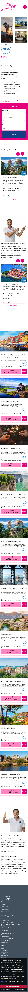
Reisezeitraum (7, 117)
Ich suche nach (7, 125)
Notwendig (5, 981)
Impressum (4, 950)
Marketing (21, 981)
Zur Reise (14, 199)
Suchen (14, 134)
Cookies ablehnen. (20, 989)
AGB (2, 948)
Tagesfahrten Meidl (6, 935)
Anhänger (4, 957)
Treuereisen (4, 942)
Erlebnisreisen (5, 936)
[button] (18, 154)
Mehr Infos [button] (13, 978)
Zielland (5, 110)
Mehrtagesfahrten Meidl (8, 933)
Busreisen (14, 106)
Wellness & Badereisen (7, 938)
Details (24, 371)
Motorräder (4, 955)
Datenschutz (4, 952)
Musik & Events (5, 940)
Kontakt (3, 954)
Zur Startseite (10, 101)
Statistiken (13, 981)
